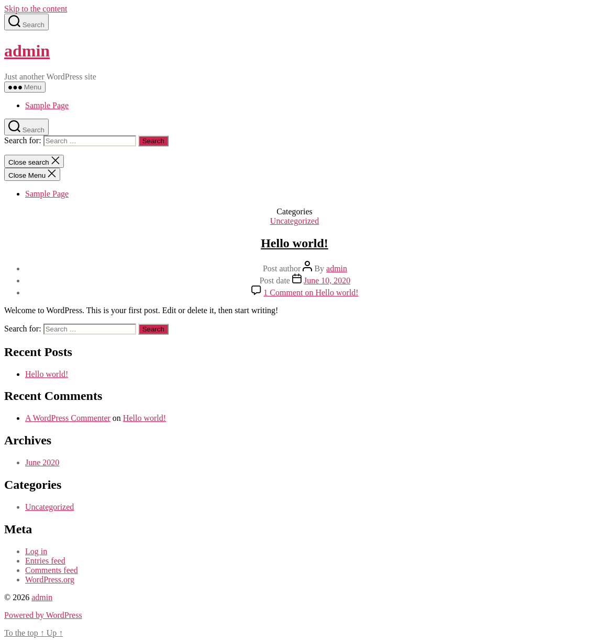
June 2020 (42, 462)
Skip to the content (35, 8)
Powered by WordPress (43, 615)
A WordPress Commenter (67, 418)
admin (27, 50)
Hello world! (294, 243)
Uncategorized (294, 220)
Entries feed (45, 560)
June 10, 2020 (327, 280)
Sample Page (47, 105)
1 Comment (310, 292)
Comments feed (51, 570)
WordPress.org (49, 579)
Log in (36, 551)
